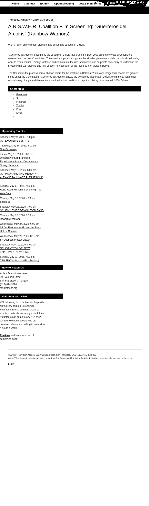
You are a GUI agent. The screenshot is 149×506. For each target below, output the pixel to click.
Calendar (29, 3)
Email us (5, 335)
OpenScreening (64, 3)
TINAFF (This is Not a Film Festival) (19, 260)
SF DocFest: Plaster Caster (15, 239)
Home (15, 3)
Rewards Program (10, 219)
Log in (11, 364)
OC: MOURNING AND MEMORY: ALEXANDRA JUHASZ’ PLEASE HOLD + (21, 177)
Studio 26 (5, 201)
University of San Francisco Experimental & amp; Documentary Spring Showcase (19, 161)
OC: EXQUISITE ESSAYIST (15, 140)
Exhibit (44, 3)
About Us (17, 10)
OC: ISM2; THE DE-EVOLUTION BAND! (22, 210)
